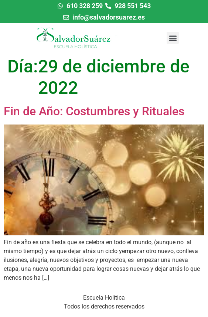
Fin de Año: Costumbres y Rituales (94, 111)
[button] (173, 38)
